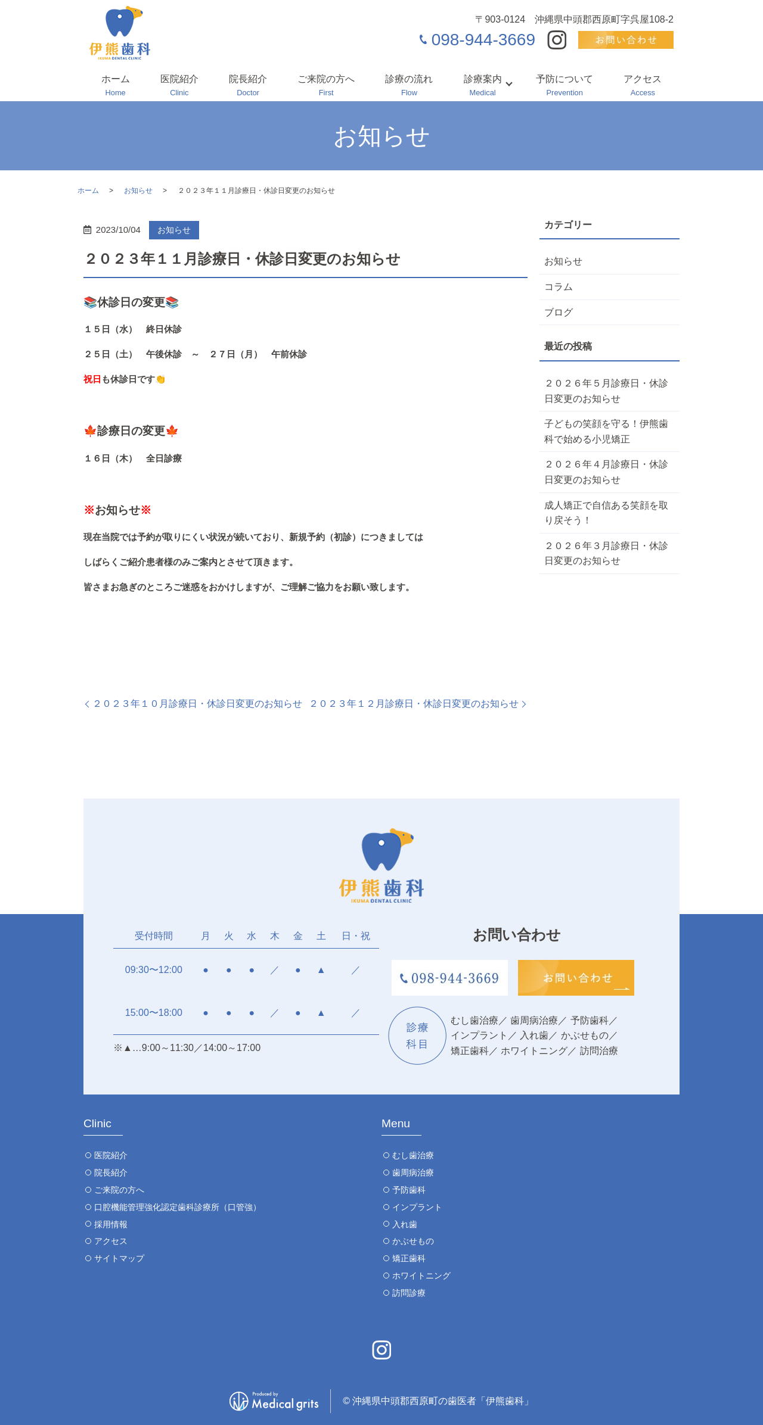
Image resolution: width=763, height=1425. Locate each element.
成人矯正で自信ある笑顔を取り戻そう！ (606, 513)
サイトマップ (119, 1258)
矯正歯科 (409, 1258)
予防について (564, 86)
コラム (558, 287)
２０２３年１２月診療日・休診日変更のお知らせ (414, 704)
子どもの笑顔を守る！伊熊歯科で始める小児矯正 (606, 431)
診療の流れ (409, 86)
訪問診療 (409, 1293)
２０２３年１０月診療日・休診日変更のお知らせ (197, 704)
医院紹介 (179, 86)
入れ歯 (404, 1224)
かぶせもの (413, 1241)
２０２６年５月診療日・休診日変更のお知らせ (606, 391)
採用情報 (111, 1224)
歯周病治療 (413, 1172)
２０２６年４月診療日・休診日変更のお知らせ (606, 472)
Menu (396, 1123)
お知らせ (138, 190)
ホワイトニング (421, 1275)
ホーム (115, 86)
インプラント (417, 1207)
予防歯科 (409, 1190)
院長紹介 (248, 86)
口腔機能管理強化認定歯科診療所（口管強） (177, 1207)
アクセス (643, 86)
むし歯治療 (413, 1155)
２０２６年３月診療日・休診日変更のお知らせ (606, 553)
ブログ (558, 312)
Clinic (97, 1123)
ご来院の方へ (326, 86)
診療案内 (483, 86)
